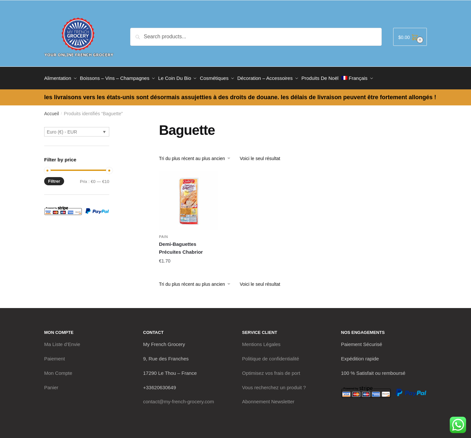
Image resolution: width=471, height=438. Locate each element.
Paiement (54, 355)
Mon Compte (58, 370)
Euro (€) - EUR (62, 129)
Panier (51, 384)
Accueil (51, 110)
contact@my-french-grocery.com (178, 398)
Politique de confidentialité (270, 355)
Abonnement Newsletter (268, 398)
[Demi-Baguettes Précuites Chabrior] (188, 198)
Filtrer (54, 178)
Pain (163, 234)
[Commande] (197, 155)
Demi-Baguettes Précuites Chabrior (181, 245)
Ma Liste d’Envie (62, 341)
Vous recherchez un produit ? (274, 384)
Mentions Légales (261, 341)
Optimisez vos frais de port (271, 370)
